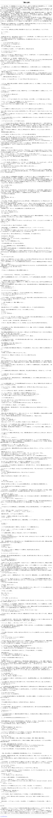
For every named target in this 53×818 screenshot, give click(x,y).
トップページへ (3, 816)
